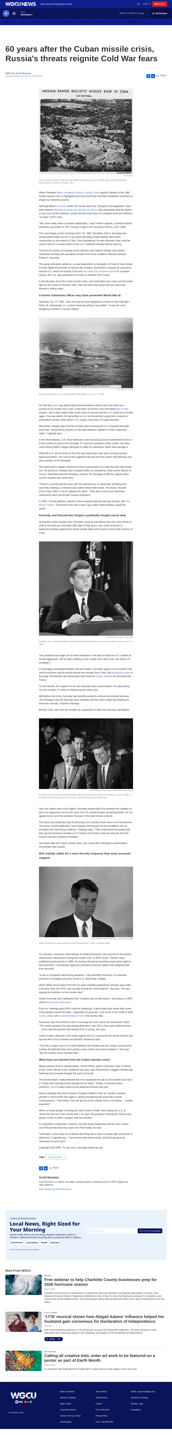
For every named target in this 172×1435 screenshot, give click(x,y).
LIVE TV (148, 7)
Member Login (136, 28)
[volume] (14, 20)
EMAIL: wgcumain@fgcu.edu (143, 1398)
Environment (50, 1358)
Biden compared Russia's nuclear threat (78, 198)
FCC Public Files (103, 1416)
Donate (162, 7)
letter (84, 422)
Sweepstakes (65, 1428)
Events (100, 28)
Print (163, 81)
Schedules (9, 28)
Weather (48, 1282)
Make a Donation (67, 1398)
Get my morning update (150, 1237)
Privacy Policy (101, 1422)
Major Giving (65, 1410)
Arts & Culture (50, 1319)
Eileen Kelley (49, 1371)
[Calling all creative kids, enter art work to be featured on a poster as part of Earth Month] (23, 1367)
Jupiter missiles (104, 682)
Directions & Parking (139, 1404)
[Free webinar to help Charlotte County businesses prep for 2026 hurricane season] (23, 1291)
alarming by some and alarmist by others (75, 215)
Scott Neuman (23, 79)
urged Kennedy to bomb (72, 1022)
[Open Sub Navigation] (17, 28)
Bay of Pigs (122, 415)
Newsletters (85, 28)
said (52, 1093)
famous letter (123, 678)
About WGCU (101, 1398)
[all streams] (159, 19)
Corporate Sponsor (68, 1416)
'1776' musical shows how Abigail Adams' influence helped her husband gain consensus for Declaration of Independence (104, 1325)
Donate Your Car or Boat (70, 1422)
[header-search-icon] (139, 7)
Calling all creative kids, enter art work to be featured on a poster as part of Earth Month (99, 1364)
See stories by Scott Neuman (55, 1195)
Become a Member (68, 1404)
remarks (62, 212)
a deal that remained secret (101, 277)
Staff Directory (101, 1404)
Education (65, 28)
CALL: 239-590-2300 (104, 1428)
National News (55, 1163)
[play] (6, 19)
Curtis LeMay (46, 1022)
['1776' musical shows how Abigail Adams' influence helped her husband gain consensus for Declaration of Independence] (23, 1328)
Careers (99, 1410)
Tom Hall (48, 1332)
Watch (37, 28)
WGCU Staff (49, 1295)
